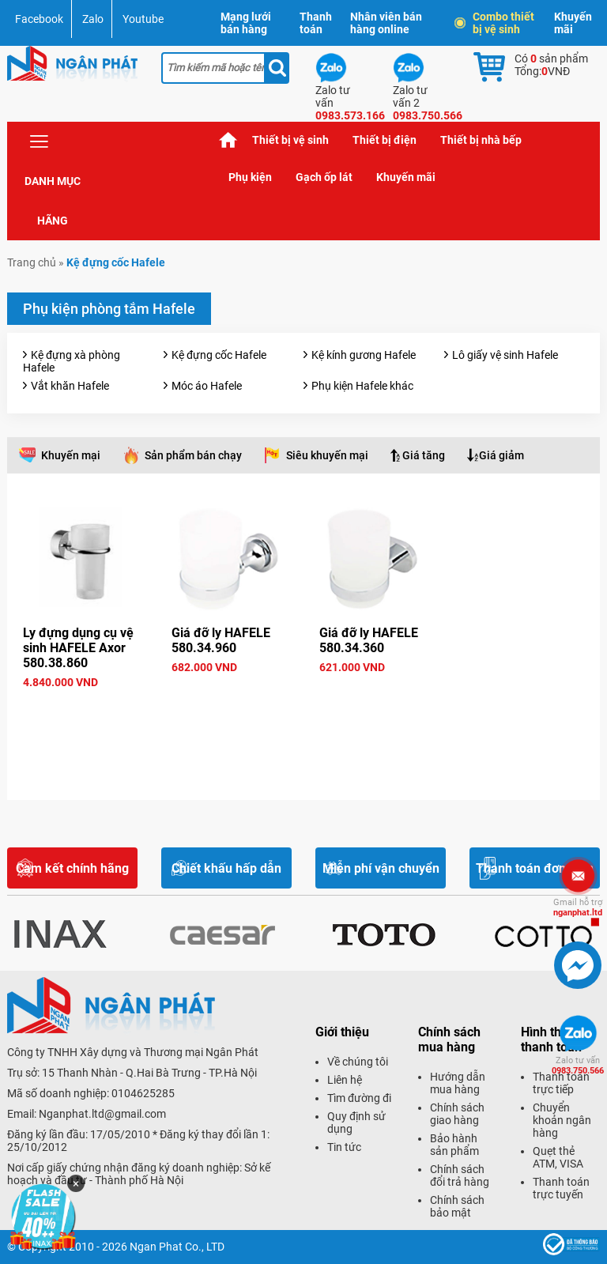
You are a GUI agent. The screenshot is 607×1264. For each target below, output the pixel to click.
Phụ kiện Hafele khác (362, 385)
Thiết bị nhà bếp (481, 140)
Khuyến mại (70, 455)
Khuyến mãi (573, 23)
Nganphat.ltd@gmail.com (102, 1113)
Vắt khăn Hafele (70, 385)
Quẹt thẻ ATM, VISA (558, 1157)
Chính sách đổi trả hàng (459, 1175)
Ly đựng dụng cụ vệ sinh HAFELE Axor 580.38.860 (78, 647)
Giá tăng (423, 455)
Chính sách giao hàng (457, 1113)
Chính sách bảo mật (457, 1206)
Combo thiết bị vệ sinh (495, 23)
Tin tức (344, 1147)
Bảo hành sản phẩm (454, 1144)
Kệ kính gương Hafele (363, 355)
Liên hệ (344, 1079)
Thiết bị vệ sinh (290, 140)
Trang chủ (228, 140)
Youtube (143, 19)
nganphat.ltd (578, 907)
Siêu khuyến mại (327, 455)
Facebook (39, 19)
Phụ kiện (250, 177)
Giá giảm (501, 455)
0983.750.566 (578, 1065)
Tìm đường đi (359, 1098)
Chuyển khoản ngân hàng (562, 1120)
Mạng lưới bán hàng (246, 23)
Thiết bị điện (385, 140)
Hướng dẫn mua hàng (457, 1083)
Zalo (93, 19)
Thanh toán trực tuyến (561, 1188)
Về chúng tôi (357, 1061)
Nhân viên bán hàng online (386, 23)
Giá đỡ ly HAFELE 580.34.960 (221, 640)
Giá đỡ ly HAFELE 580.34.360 (368, 640)
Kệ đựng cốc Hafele (219, 355)
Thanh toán (316, 23)
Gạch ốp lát (324, 177)
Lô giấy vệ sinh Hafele (505, 355)
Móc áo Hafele (207, 385)
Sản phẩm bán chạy (193, 455)
